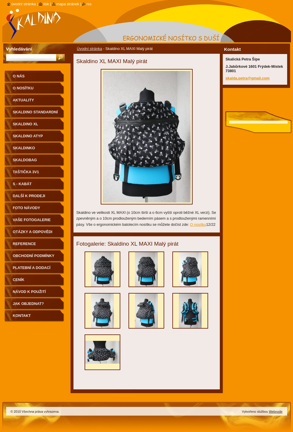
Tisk (46, 4)
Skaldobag (25, 160)
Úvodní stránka (89, 48)
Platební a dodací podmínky (32, 270)
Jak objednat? (28, 303)
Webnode (275, 411)
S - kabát (22, 184)
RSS (89, 4)
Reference (24, 244)
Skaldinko (24, 148)
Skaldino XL (25, 124)
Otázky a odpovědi (32, 232)
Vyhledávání (19, 48)
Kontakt (22, 315)
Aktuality (23, 100)
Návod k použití (29, 291)
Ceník (19, 279)
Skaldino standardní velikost (35, 114)
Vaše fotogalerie (32, 220)
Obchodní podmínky (33, 256)
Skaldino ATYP (28, 136)
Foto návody (26, 208)
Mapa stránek (67, 4)
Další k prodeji (29, 196)
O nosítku (198, 224)
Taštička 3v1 (26, 172)
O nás (19, 76)
